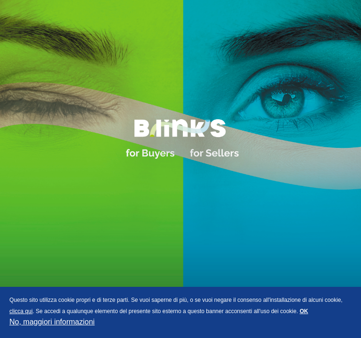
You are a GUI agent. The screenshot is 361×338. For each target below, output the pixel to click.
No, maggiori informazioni (51, 322)
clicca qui (20, 311)
